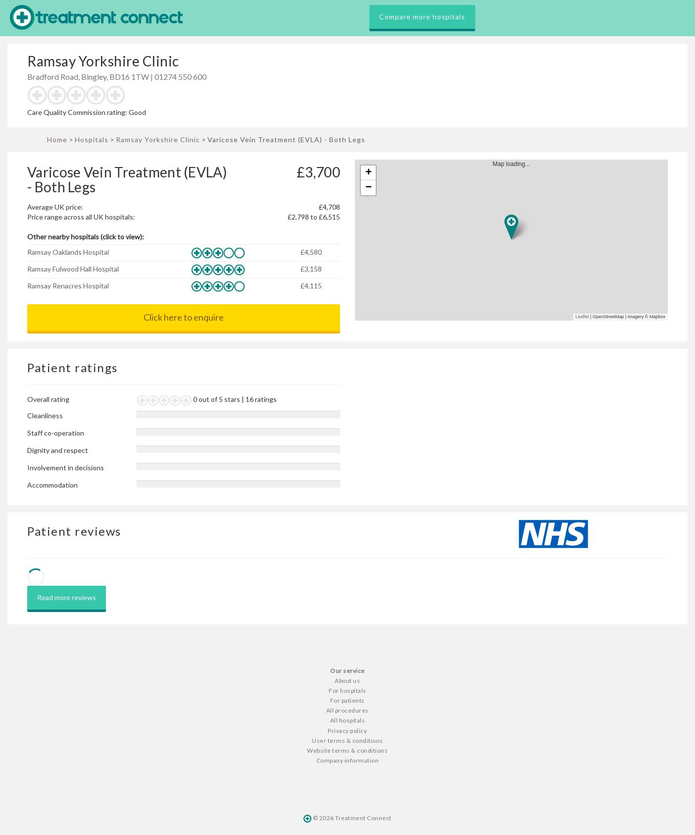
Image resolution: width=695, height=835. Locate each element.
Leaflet (582, 316)
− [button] (368, 187)
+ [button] (368, 173)
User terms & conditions (347, 740)
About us (347, 680)
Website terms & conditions (347, 750)
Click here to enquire (184, 317)
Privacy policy (347, 730)
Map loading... (515, 240)
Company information (347, 760)
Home (57, 139)
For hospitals (347, 690)
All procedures (347, 710)
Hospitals (91, 139)
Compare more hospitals (422, 16)
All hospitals (347, 720)
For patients (347, 700)
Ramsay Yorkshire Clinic (158, 139)
